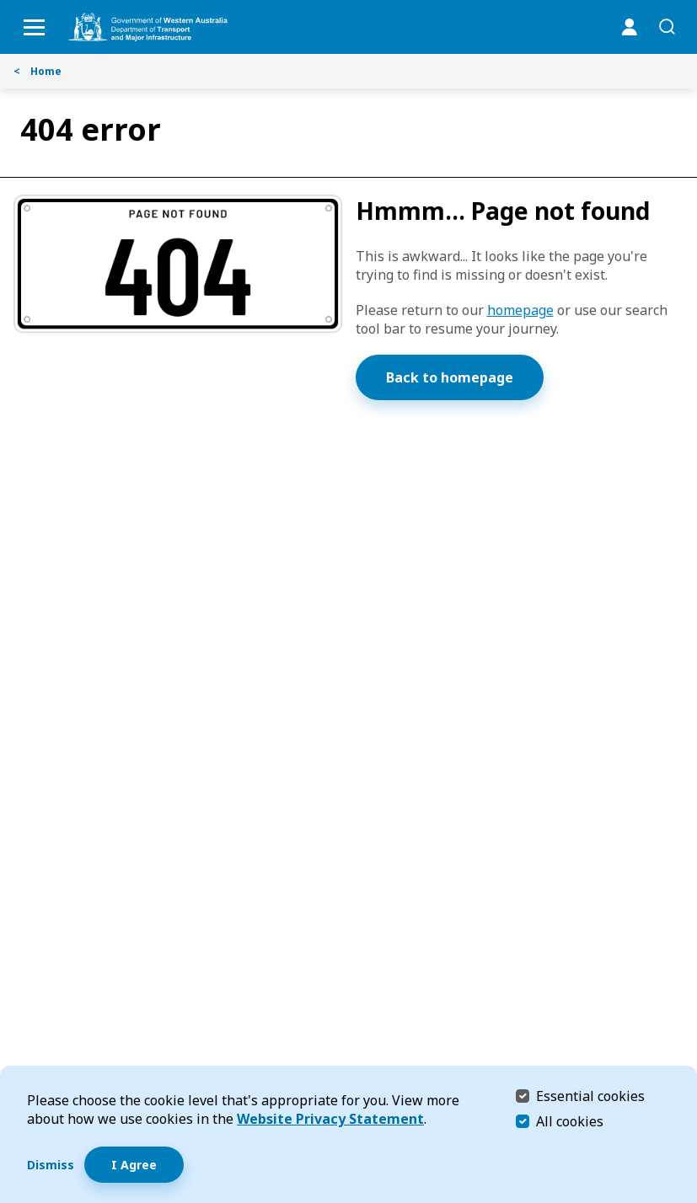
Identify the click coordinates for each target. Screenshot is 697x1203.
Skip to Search (4, 4)
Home (37, 71)
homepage (520, 310)
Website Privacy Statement (330, 1118)
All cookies (569, 1121)
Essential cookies (590, 1095)
